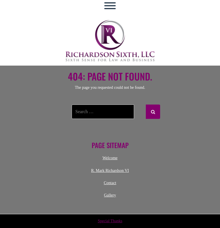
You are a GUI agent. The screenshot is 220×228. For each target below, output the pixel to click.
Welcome (110, 158)
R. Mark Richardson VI (110, 170)
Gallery (110, 195)
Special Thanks (110, 221)
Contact (110, 183)
